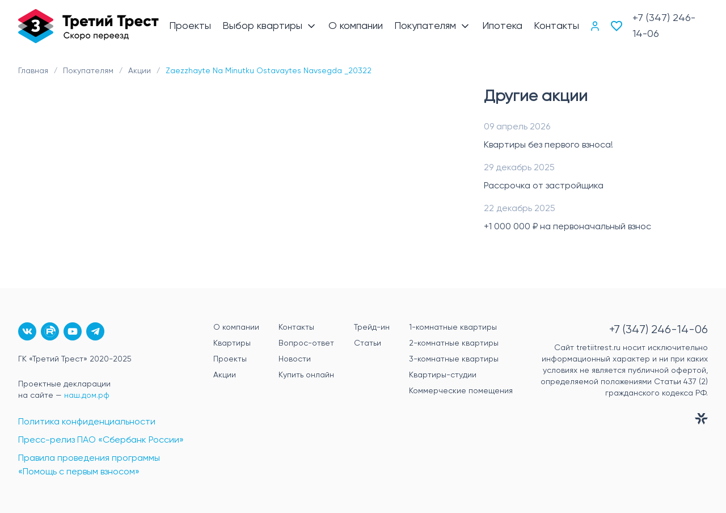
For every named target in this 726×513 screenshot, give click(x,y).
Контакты (296, 327)
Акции (224, 375)
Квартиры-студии (442, 375)
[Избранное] (616, 26)
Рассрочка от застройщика (543, 186)
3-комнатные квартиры (454, 359)
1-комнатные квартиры (453, 327)
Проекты (230, 359)
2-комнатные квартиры (454, 343)
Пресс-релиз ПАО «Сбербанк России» (101, 440)
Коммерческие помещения (461, 391)
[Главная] (88, 26)
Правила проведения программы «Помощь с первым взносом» (89, 465)
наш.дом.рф (86, 396)
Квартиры (232, 343)
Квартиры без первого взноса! (548, 145)
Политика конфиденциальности (86, 422)
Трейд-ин (372, 327)
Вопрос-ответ (306, 343)
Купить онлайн (306, 375)
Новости (294, 359)
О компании (236, 327)
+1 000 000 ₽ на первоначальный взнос (567, 227)
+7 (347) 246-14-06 (663, 26)
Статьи (367, 343)
